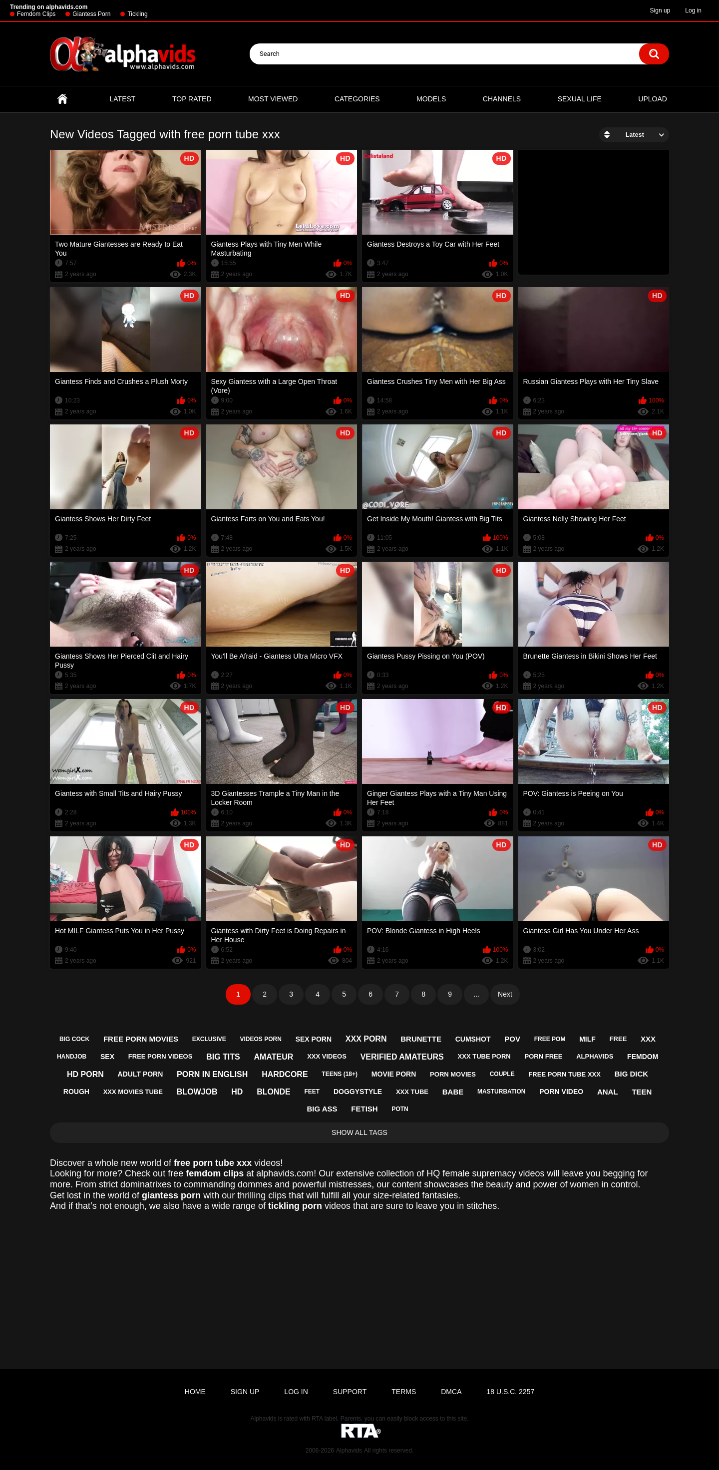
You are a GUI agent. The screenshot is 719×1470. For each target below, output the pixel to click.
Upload (652, 99)
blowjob (197, 1092)
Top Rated (192, 99)
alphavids (594, 1056)
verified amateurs (402, 1057)
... (476, 994)
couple (502, 1074)
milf (587, 1039)
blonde (274, 1092)
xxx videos (327, 1056)
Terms (403, 1392)
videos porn (261, 1039)
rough (76, 1092)
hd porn (85, 1074)
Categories (357, 99)
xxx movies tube (133, 1092)
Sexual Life (580, 99)
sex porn (314, 1039)
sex (107, 1057)
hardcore (285, 1074)
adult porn (140, 1074)
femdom (642, 1057)
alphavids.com (285, 1173)
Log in (693, 10)
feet (312, 1091)
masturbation (501, 1091)
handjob (71, 1056)
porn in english (212, 1074)
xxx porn (366, 1039)
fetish (364, 1108)
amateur (274, 1057)
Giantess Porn (91, 13)
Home (62, 99)
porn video (561, 1092)
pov (512, 1039)
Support (349, 1392)
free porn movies (140, 1039)
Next (505, 994)
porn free (544, 1056)
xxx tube (412, 1092)
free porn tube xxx (564, 1074)
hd (237, 1092)
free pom (550, 1039)
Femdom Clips (36, 13)
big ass (322, 1108)
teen (642, 1092)
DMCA (451, 1392)
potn (399, 1108)
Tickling (137, 13)
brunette (420, 1039)
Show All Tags (359, 1132)
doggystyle (358, 1092)
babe (453, 1092)
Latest (123, 99)
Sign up (660, 10)
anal (607, 1092)
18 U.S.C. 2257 (510, 1392)
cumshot (473, 1039)
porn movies (453, 1074)
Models (431, 99)
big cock (74, 1039)
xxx (648, 1039)
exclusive (209, 1039)
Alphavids (349, 1450)
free (618, 1039)
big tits (223, 1057)
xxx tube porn (484, 1056)
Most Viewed (273, 99)
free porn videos (160, 1056)
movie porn (393, 1074)
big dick (632, 1074)
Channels (502, 99)
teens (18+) (340, 1074)
